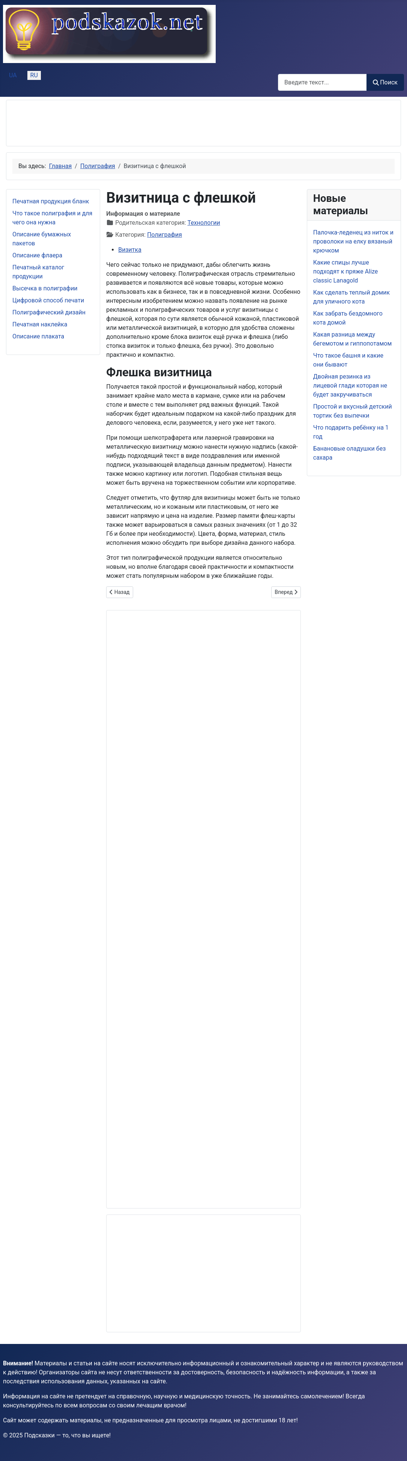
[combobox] (322, 82)
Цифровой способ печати (48, 300)
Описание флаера (37, 255)
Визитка (129, 249)
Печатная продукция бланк (50, 201)
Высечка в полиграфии (45, 288)
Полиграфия (164, 234)
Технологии (204, 222)
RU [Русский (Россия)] (34, 75)
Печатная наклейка (39, 324)
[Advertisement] (148, 123)
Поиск (385, 82)
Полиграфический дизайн (49, 312)
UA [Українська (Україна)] (13, 75)
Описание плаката (38, 336)
